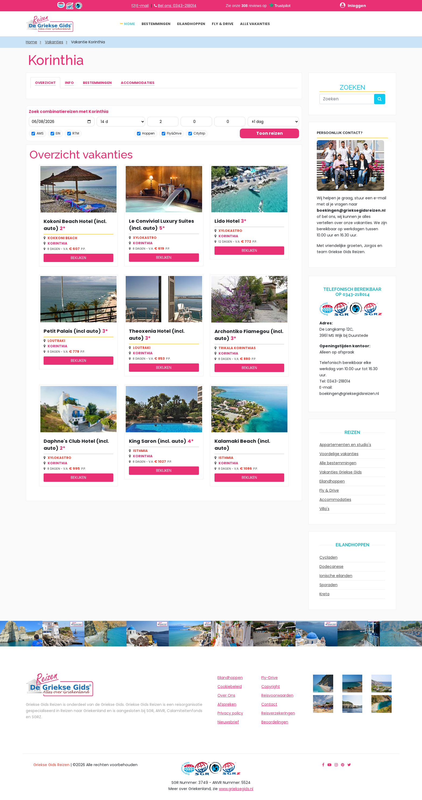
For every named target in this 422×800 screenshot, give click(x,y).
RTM (73, 133)
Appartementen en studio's (345, 444)
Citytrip (196, 133)
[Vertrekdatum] (61, 121)
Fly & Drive (222, 23)
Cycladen (328, 557)
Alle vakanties (255, 23)
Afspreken (226, 704)
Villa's (324, 508)
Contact (269, 704)
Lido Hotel (227, 221)
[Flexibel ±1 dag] (273, 121)
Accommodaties (335, 499)
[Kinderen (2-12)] (196, 121)
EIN (55, 133)
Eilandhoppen (191, 23)
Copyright (270, 686)
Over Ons (226, 695)
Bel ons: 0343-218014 (177, 5)
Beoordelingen (274, 722)
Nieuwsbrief (228, 722)
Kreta (324, 594)
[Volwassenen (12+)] (163, 121)
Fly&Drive (171, 133)
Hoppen (146, 133)
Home (129, 23)
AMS (37, 133)
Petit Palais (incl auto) (72, 331)
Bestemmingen (156, 23)
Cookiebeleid (229, 686)
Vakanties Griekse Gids (340, 472)
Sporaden (328, 584)
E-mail (142, 5)
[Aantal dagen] (121, 121)
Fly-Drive (269, 677)
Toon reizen (269, 133)
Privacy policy (230, 713)
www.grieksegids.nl (236, 788)
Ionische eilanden (335, 575)
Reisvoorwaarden (277, 695)
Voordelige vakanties (338, 453)
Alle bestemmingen (337, 463)
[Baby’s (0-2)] (230, 121)
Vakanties (54, 42)
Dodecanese (331, 566)
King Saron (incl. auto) (157, 441)
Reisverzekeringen (278, 713)
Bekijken (78, 257)
